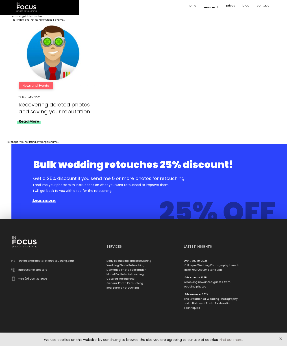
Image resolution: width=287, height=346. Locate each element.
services (209, 7)
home (192, 7)
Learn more (44, 200)
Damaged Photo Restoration (126, 270)
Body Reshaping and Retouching (129, 261)
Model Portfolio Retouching (125, 274)
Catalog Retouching (121, 279)
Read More (29, 121)
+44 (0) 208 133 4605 (30, 279)
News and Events (36, 85)
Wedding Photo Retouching (125, 265)
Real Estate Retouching (123, 288)
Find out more (231, 339)
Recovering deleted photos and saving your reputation (54, 108)
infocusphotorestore (29, 270)
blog (245, 7)
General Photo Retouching (125, 283)
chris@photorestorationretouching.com (42, 261)
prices (230, 7)
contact (263, 7)
